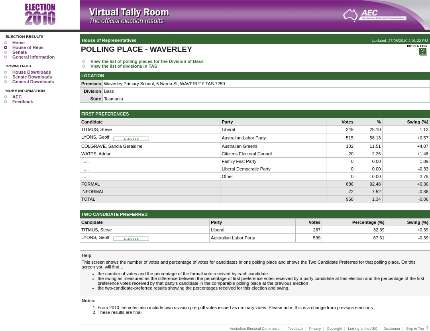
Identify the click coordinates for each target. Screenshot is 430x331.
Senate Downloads (32, 76)
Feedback (22, 101)
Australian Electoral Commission (256, 329)
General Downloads (33, 81)
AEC (17, 96)
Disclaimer (391, 329)
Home (18, 42)
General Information (33, 57)
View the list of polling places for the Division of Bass (147, 61)
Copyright (334, 329)
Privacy (315, 329)
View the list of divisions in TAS (123, 66)
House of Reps (27, 47)
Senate (19, 52)
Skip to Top (418, 329)
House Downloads (31, 72)
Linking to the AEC (362, 329)
